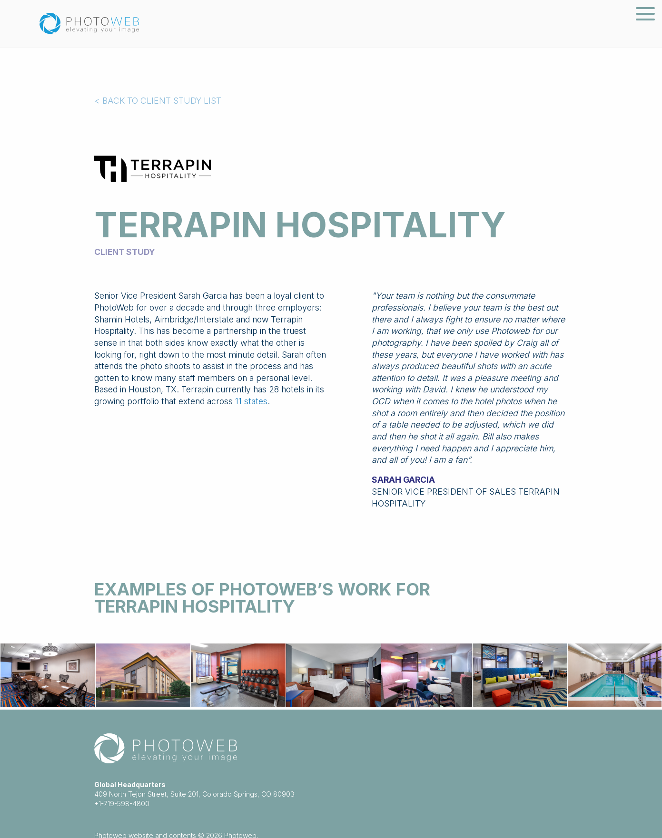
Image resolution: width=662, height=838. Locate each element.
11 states (251, 401)
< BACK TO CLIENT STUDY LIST (157, 101)
